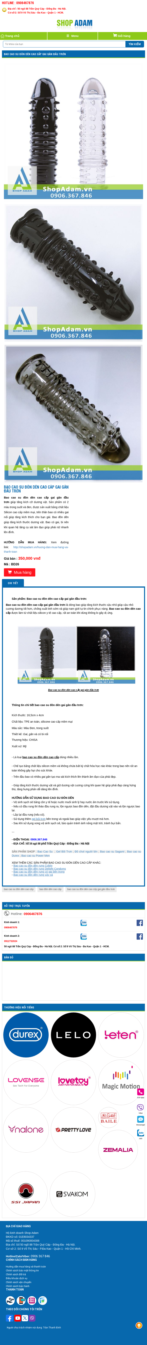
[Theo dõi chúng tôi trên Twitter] (25, 1318)
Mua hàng (19, 572)
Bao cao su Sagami (112, 851)
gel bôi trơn (38, 818)
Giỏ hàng (122, 35)
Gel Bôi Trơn (64, 851)
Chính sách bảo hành (17, 1286)
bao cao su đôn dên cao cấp (19, 889)
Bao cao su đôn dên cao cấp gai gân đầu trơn (35, 54)
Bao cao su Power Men (35, 855)
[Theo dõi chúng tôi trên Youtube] (17, 1319)
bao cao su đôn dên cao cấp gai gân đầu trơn (91, 889)
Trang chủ (9, 36)
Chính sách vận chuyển (18, 1282)
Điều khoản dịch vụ (16, 1278)
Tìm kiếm (135, 44)
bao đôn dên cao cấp (50, 889)
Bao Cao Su (45, 851)
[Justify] (72, 36)
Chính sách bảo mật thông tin (22, 1270)
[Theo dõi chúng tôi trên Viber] (32, 1319)
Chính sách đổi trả (16, 1274)
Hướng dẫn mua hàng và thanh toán (26, 1266)
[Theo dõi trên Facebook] (10, 1318)
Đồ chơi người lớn (86, 851)
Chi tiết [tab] (13, 583)
